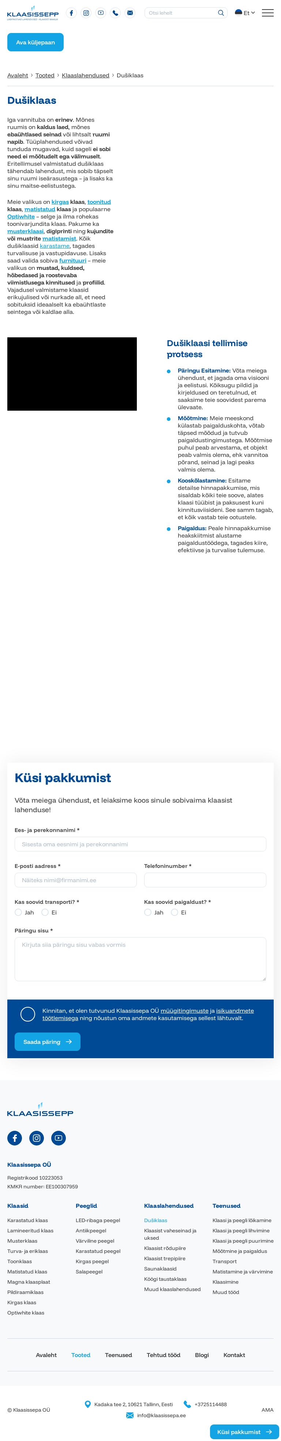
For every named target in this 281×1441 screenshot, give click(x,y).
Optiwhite (21, 216)
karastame (55, 245)
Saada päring (41, 1041)
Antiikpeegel (91, 1230)
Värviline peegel (95, 1241)
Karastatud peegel (98, 1251)
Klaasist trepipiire (165, 1258)
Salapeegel (89, 1271)
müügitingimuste (185, 1010)
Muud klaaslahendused (172, 1289)
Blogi (202, 1354)
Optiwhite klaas (25, 1312)
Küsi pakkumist (239, 1432)
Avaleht (46, 1354)
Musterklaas (22, 1241)
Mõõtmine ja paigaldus (240, 1251)
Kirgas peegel (92, 1261)
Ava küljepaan (35, 42)
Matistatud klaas (27, 1271)
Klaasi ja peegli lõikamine (242, 1220)
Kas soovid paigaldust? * (177, 901)
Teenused (118, 1354)
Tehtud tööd (163, 1354)
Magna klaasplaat (28, 1282)
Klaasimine (226, 1282)
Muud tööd (226, 1292)
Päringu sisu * (34, 930)
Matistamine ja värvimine (243, 1271)
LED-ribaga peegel (98, 1220)
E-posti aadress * (38, 865)
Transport (225, 1261)
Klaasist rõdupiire (165, 1248)
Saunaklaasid (160, 1268)
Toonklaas (19, 1261)
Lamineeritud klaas (30, 1230)
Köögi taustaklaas (165, 1279)
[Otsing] (221, 12)
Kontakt (234, 1354)
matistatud (40, 209)
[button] (245, 12)
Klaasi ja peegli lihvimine (241, 1230)
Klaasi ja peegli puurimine (243, 1241)
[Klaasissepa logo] (33, 12)
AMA (268, 1410)
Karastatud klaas (27, 1220)
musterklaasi (25, 231)
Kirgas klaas (21, 1302)
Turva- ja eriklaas (27, 1251)
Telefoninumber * (168, 865)
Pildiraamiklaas (25, 1292)
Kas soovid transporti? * (47, 901)
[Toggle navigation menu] (268, 13)
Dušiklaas (155, 1220)
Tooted (80, 1354)
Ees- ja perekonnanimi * (47, 829)
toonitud (99, 201)
